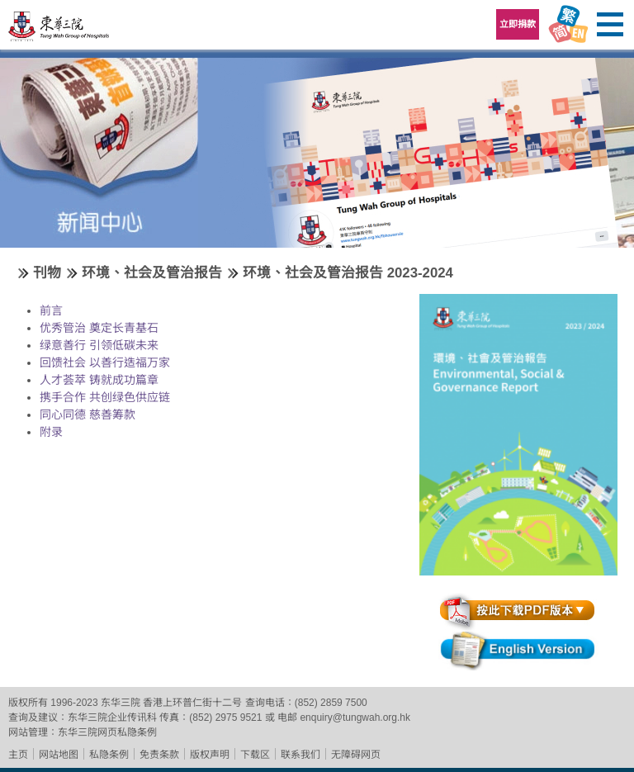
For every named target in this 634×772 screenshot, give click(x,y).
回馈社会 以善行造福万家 (105, 362)
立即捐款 (517, 24)
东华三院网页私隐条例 (107, 732)
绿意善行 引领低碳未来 (99, 345)
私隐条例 (109, 754)
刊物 (47, 273)
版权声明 (209, 754)
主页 (18, 754)
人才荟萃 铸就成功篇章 (99, 379)
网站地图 (58, 754)
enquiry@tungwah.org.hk (355, 717)
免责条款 (159, 754)
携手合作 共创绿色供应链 (105, 397)
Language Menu (568, 25)
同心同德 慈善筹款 (87, 414)
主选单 (609, 25)
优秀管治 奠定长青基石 (99, 327)
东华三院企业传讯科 (112, 717)
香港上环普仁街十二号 (192, 702)
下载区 (255, 754)
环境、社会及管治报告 (152, 273)
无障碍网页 (356, 754)
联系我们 (300, 754)
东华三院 (59, 30)
